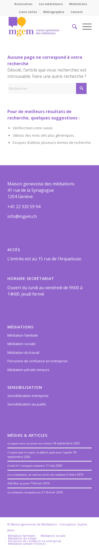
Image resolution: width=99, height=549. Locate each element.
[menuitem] (23, 4)
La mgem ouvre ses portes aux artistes (29, 443)
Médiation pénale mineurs (28, 369)
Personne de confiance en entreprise (37, 361)
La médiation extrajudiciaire (24, 492)
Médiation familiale (22, 335)
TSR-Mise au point (18, 483)
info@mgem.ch (22, 216)
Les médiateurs (51, 4)
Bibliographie (53, 12)
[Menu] (84, 26)
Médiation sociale (21, 343)
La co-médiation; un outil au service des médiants (36, 474)
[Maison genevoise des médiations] (41, 26)
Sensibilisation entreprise (28, 395)
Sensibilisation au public (26, 404)
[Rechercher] (72, 26)
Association (23, 4)
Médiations (78, 4)
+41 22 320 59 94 (23, 206)
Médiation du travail (23, 352)
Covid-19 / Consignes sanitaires (26, 465)
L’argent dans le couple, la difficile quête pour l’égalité (39, 452)
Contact (76, 12)
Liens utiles (28, 12)
